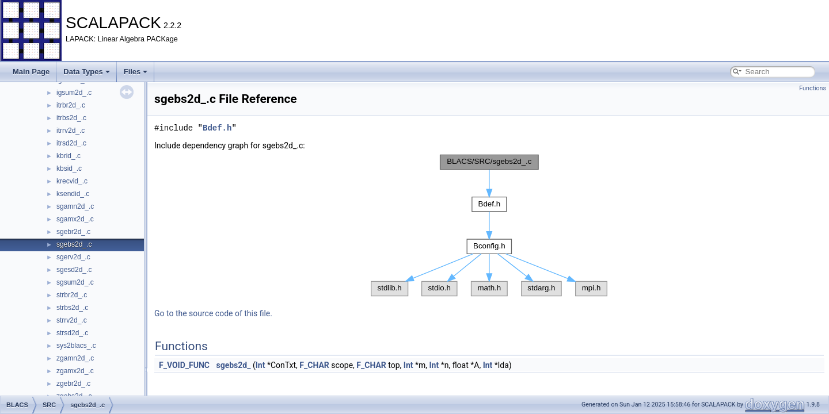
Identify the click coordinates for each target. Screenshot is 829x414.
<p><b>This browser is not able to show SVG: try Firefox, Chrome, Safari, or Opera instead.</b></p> (489, 225)
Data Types (86, 71)
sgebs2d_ (233, 365)
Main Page (31, 71)
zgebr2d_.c (73, 383)
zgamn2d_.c (75, 358)
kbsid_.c (69, 168)
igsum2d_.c (74, 93)
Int (260, 365)
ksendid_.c (72, 194)
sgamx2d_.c (75, 219)
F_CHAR (314, 365)
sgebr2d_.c (73, 232)
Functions (812, 88)
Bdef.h (217, 127)
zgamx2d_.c (75, 371)
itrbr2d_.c (70, 105)
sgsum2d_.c (75, 282)
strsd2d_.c (72, 333)
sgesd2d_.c (74, 270)
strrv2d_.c (71, 320)
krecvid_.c (72, 181)
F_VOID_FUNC (184, 365)
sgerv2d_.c (73, 257)
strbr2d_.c (71, 295)
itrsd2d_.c (71, 143)
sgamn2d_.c (75, 206)
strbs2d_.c (72, 308)
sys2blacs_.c (76, 346)
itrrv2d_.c (70, 130)
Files (136, 71)
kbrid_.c (68, 156)
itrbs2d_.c (71, 118)
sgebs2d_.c (74, 244)
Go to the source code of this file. (213, 313)
